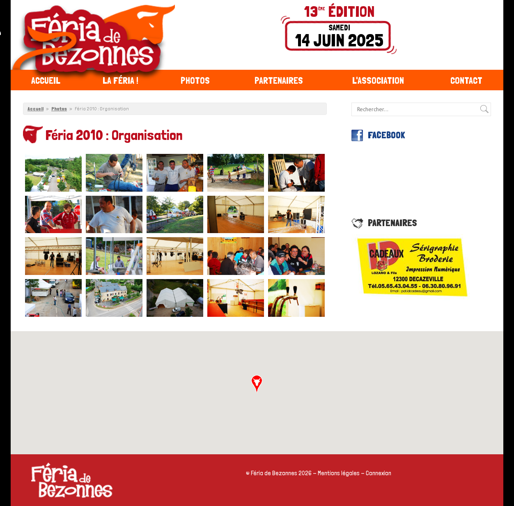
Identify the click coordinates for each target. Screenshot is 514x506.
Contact (466, 80)
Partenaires (279, 80)
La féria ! (120, 80)
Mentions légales (339, 473)
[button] (256, 384)
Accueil (45, 80)
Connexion (378, 473)
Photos (195, 80)
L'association (378, 80)
